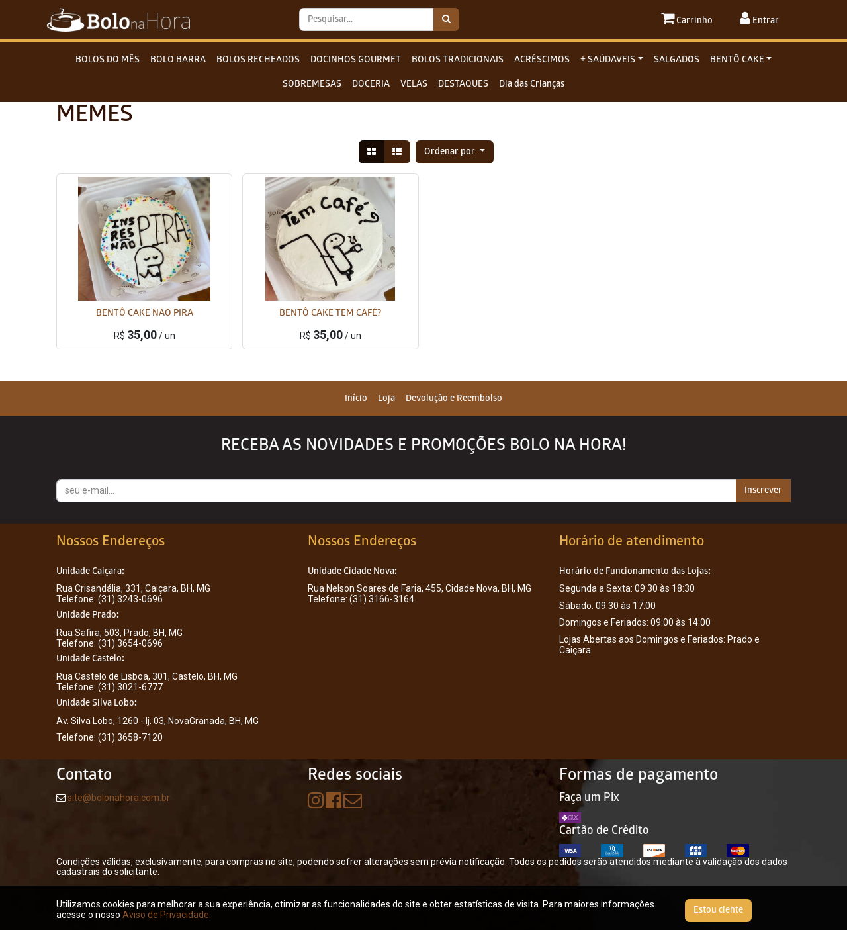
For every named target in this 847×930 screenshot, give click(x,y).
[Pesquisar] (446, 19)
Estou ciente (718, 910)
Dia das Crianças (531, 84)
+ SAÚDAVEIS (607, 60)
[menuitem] (356, 399)
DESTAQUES (463, 84)
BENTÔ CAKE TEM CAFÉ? (330, 314)
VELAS (413, 84)
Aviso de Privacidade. (166, 914)
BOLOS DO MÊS (107, 60)
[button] (455, 151)
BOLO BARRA (178, 60)
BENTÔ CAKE (737, 60)
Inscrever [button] (763, 491)
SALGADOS (676, 60)
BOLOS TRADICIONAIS (458, 60)
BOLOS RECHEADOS (258, 60)
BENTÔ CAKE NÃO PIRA (144, 314)
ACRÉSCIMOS (542, 60)
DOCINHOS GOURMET (355, 60)
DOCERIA (371, 84)
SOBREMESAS (312, 84)
